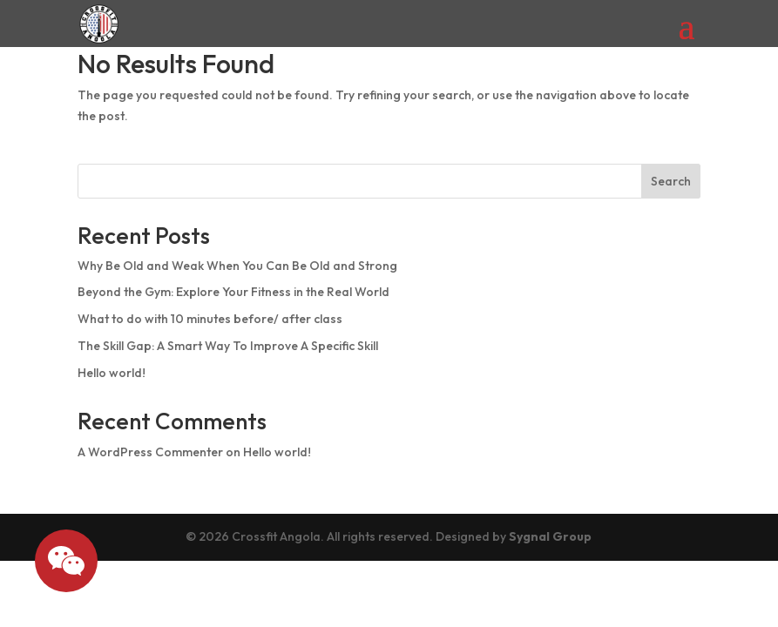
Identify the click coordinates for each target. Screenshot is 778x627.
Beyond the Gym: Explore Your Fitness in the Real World (233, 292)
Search (671, 181)
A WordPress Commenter (150, 452)
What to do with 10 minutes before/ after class (210, 319)
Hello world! (111, 373)
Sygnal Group (550, 536)
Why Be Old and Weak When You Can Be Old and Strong (237, 265)
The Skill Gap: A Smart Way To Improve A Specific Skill (228, 346)
